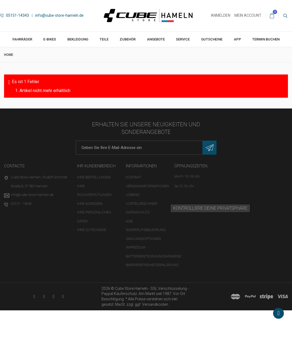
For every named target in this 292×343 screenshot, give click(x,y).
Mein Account (247, 15)
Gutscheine (211, 39)
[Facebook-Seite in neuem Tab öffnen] (44, 296)
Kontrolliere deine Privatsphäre (210, 208)
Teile (104, 39)
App (237, 39)
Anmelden (220, 15)
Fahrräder (22, 39)
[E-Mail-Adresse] (146, 148)
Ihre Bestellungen (94, 177)
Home (8, 55)
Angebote (156, 39)
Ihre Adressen (90, 204)
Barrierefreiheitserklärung (152, 265)
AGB (129, 221)
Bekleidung (77, 39)
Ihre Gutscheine (91, 230)
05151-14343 (14, 15)
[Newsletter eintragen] (209, 148)
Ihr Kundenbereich (96, 166)
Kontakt (133, 177)
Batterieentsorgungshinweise (153, 256)
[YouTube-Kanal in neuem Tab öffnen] (34, 296)
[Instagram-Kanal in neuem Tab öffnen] (63, 296)
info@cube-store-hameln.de (58, 15)
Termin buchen (266, 39)
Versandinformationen (147, 186)
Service (183, 39)
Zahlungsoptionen (143, 239)
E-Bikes (49, 39)
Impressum (135, 247)
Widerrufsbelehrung (146, 230)
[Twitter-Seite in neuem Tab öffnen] (53, 296)
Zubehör (128, 39)
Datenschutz (138, 212)
